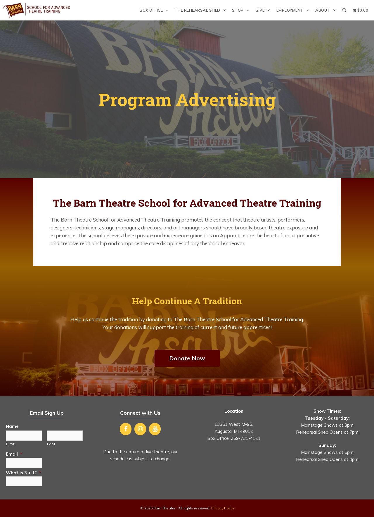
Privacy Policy (222, 508)
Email (14, 454)
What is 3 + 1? (23, 472)
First (10, 444)
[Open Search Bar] (344, 10)
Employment (294, 10)
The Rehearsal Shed (202, 10)
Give (264, 10)
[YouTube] (155, 429)
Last (51, 444)
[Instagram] (140, 429)
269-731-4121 (246, 438)
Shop (242, 10)
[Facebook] (125, 429)
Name (12, 426)
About (327, 10)
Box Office (156, 10)
